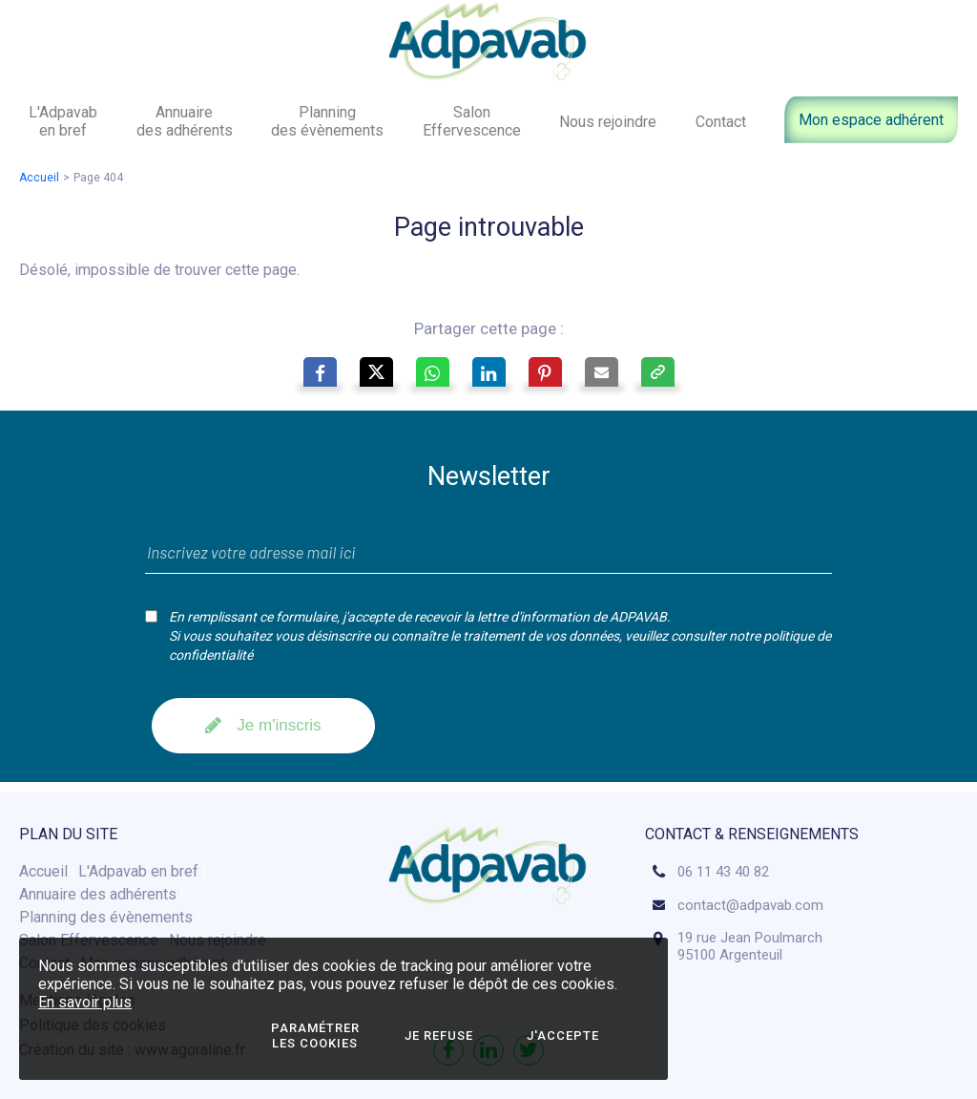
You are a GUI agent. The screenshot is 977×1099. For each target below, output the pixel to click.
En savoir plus (85, 1002)
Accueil (39, 177)
